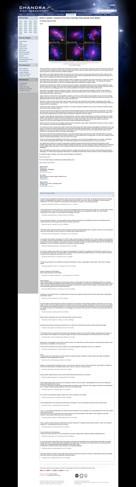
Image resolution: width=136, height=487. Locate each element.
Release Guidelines (25, 74)
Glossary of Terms (24, 90)
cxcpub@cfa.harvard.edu (53, 475)
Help (53, 468)
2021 (20, 23)
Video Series (98, 14)
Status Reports (23, 68)
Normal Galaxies (24, 54)
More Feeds (65, 470)
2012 (25, 27)
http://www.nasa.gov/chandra (47, 162)
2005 (20, 30)
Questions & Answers (25, 88)
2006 (35, 28)
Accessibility (82, 468)
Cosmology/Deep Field (26, 59)
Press (50, 470)
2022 (35, 21)
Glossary (88, 468)
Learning (41, 14)
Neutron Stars (23, 48)
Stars (20, 43)
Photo (44, 470)
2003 (30, 30)
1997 (20, 34)
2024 (25, 21)
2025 (20, 21)
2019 (30, 23)
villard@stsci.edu (44, 179)
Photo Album (60, 14)
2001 (20, 32)
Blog (105, 14)
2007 (30, 28)
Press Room (71, 14)
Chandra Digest (53, 474)
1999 (30, 32)
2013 (20, 27)
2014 (35, 25)
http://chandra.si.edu (44, 157)
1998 (35, 32)
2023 (30, 21)
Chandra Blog (23, 83)
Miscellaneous (23, 61)
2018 (35, 23)
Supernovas (22, 47)
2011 (30, 27)
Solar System (23, 41)
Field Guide (50, 14)
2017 (20, 25)
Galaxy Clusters (24, 57)
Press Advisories (24, 70)
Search (49, 468)
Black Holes (22, 50)
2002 (35, 30)
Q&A (93, 468)
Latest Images (69, 468)
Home (21, 14)
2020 (25, 23)
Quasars (21, 56)
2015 (30, 25)
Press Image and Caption (75, 65)
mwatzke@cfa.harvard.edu (47, 186)
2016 (25, 25)
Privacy (76, 468)
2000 (25, 32)
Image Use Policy (24, 76)
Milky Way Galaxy (24, 52)
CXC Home (43, 468)
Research (113, 14)
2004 (25, 30)
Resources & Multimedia (85, 14)
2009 (20, 28)
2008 (25, 28)
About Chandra (30, 14)
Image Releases (24, 72)
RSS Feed (22, 85)
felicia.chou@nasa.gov (46, 172)
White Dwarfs (23, 45)
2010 (35, 27)
